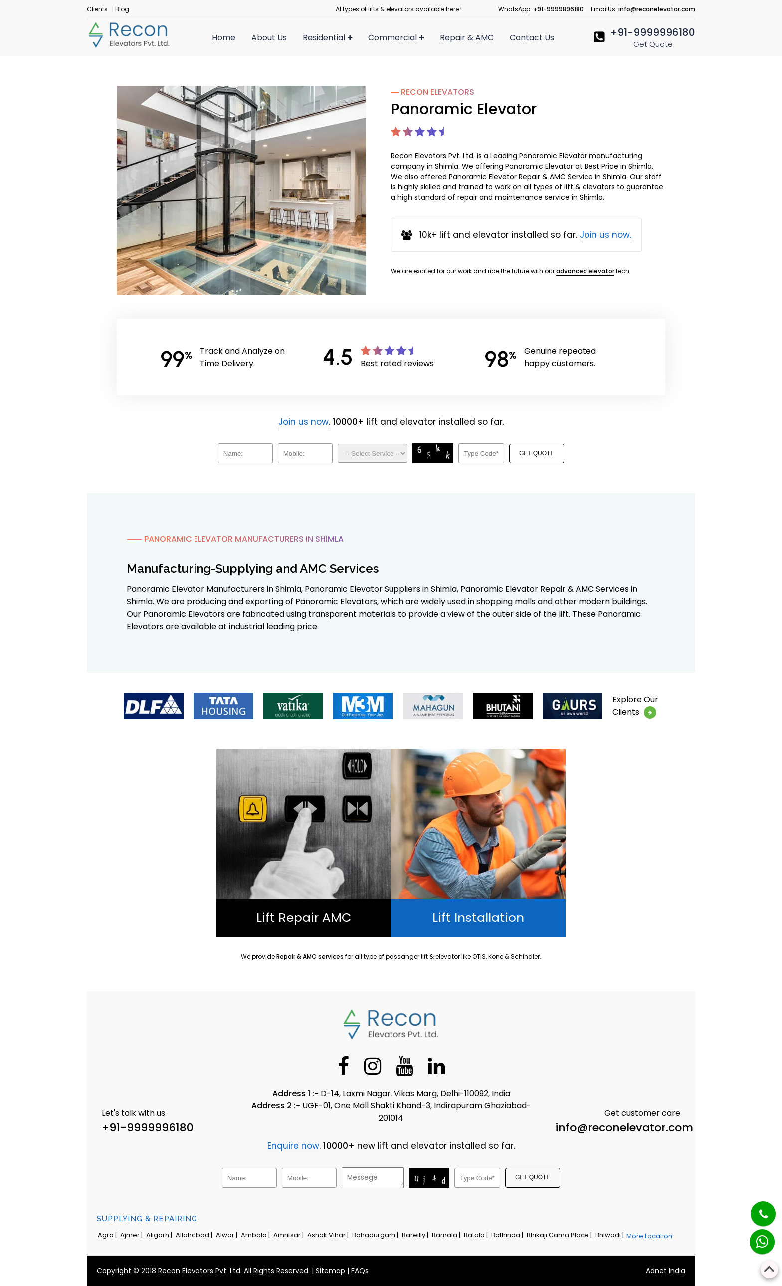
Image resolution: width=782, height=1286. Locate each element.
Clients (97, 9)
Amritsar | (289, 1235)
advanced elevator (585, 271)
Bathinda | (508, 1235)
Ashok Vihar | (328, 1235)
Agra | (108, 1235)
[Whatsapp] (756, 1236)
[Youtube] (404, 1065)
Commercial (396, 37)
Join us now (303, 422)
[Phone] (755, 1207)
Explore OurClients (635, 706)
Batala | (476, 1235)
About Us (269, 37)
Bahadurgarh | (376, 1235)
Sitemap (330, 1271)
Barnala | (447, 1235)
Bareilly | (416, 1235)
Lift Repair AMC (303, 917)
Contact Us (532, 37)
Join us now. (605, 235)
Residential (327, 37)
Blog (122, 9)
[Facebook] (343, 1065)
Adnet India (665, 1271)
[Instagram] (372, 1065)
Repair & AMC (467, 37)
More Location (649, 1236)
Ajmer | (132, 1235)
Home (223, 37)
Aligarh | (160, 1235)
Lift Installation (478, 917)
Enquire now (293, 1146)
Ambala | (256, 1235)
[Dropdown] (372, 453)
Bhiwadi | (610, 1235)
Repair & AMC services (310, 956)
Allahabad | (195, 1235)
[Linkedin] (436, 1065)
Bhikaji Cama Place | (560, 1235)
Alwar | (227, 1235)
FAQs (360, 1271)
